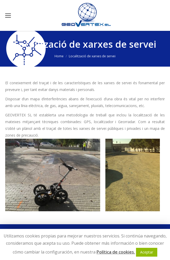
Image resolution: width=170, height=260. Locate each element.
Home (59, 56)
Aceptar (146, 252)
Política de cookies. (116, 252)
